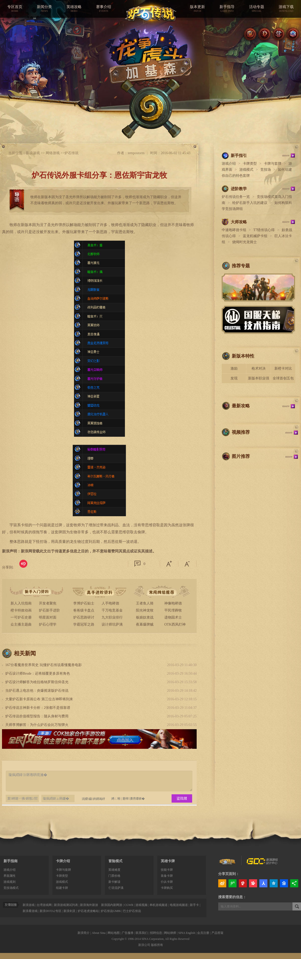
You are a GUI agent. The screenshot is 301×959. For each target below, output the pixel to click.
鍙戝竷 (182, 798)
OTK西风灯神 (175, 624)
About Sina (98, 933)
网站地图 (114, 933)
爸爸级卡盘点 (83, 610)
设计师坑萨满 (112, 624)
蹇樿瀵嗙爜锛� (133, 798)
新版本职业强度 (258, 379)
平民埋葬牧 (173, 610)
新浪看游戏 (30, 911)
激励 (234, 368)
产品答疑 (217, 933)
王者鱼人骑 (145, 603)
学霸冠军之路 (83, 624)
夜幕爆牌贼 (145, 624)
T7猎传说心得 (264, 230)
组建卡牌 (62, 888)
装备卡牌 (167, 876)
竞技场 (265, 169)
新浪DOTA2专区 (50, 911)
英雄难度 (114, 869)
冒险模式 (115, 861)
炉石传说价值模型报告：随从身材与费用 (36, 716)
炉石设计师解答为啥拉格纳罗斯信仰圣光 (36, 682)
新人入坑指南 (21, 603)
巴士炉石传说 (132, 911)
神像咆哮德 (173, 603)
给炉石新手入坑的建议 (249, 203)
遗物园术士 (173, 617)
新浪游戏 (33, 153)
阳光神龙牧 (145, 610)
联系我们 (142, 933)
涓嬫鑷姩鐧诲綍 (91, 798)
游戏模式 (246, 169)
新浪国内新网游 (111, 905)
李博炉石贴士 (83, 603)
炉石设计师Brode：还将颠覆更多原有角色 (37, 673)
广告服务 (128, 933)
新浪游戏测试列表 (66, 905)
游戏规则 (10, 882)
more (285, 155)
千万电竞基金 (112, 610)
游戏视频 (141, 905)
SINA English (186, 933)
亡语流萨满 (115, 888)
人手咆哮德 (110, 603)
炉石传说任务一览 (236, 197)
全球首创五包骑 (283, 379)
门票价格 (114, 876)
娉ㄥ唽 (115, 798)
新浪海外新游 (89, 905)
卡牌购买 (167, 888)
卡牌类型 (250, 163)
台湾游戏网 (44, 905)
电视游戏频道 (179, 905)
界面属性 (10, 876)
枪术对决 (259, 368)
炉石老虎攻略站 (88, 911)
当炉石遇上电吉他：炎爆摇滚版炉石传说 (36, 690)
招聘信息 (156, 933)
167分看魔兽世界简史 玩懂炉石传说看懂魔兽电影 (43, 665)
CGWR (128, 905)
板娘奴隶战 (145, 617)
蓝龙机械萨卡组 (255, 236)
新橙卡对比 (283, 368)
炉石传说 (71, 153)
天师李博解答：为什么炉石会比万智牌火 (36, 725)
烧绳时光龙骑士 (244, 242)
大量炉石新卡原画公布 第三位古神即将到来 (39, 699)
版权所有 (157, 945)
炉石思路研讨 (83, 617)
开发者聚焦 (47, 603)
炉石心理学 (47, 624)
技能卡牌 (167, 869)
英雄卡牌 (168, 861)
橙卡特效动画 (21, 610)
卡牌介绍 (63, 861)
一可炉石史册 (21, 617)
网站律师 (170, 933)
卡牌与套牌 (272, 163)
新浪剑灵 (69, 911)
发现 (234, 378)
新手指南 (11, 861)
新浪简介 (84, 933)
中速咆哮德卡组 (234, 230)
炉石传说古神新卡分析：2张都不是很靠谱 (37, 708)
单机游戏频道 (158, 905)
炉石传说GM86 (111, 911)
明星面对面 (47, 617)
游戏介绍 (229, 163)
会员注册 (203, 933)
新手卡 (194, 905)
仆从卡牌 (167, 882)
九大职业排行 (112, 617)
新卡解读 (114, 882)
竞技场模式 (11, 888)
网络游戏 (53, 153)
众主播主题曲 (21, 624)
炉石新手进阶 (49, 610)
